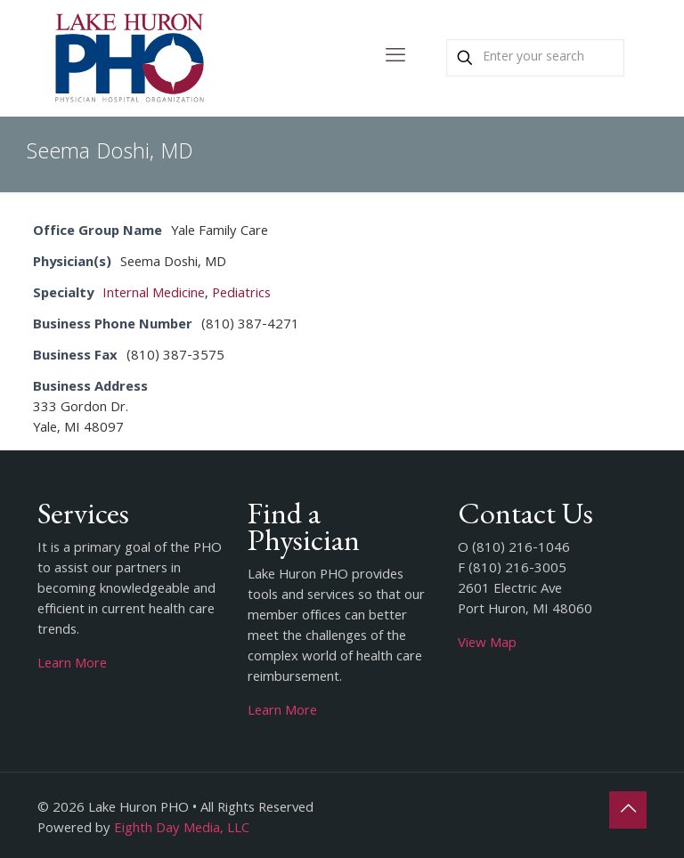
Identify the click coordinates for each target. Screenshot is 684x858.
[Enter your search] (535, 58)
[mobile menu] (395, 58)
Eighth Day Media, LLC (181, 829)
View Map (487, 644)
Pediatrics (241, 294)
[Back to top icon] (628, 810)
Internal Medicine (153, 294)
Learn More (72, 664)
